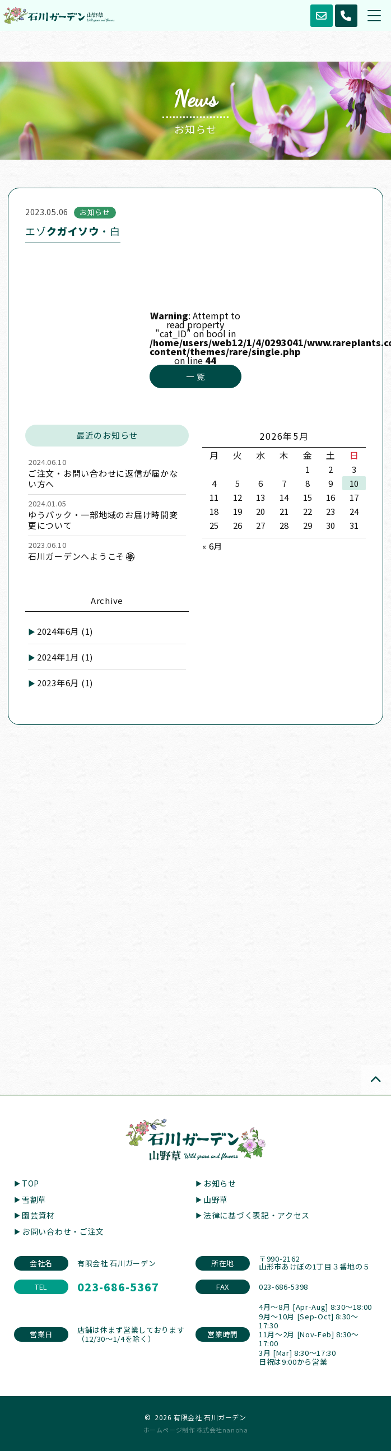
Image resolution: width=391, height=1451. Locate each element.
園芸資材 (38, 1215)
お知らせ (219, 1183)
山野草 (215, 1199)
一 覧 (195, 376)
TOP (30, 1183)
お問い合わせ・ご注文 (63, 1231)
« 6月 (212, 546)
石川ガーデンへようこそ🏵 (82, 556)
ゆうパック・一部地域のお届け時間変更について (103, 520)
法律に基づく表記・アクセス (256, 1215)
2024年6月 (65, 631)
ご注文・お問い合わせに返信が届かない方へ (103, 478)
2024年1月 (65, 657)
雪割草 (34, 1199)
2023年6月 (65, 683)
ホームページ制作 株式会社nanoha (195, 1429)
